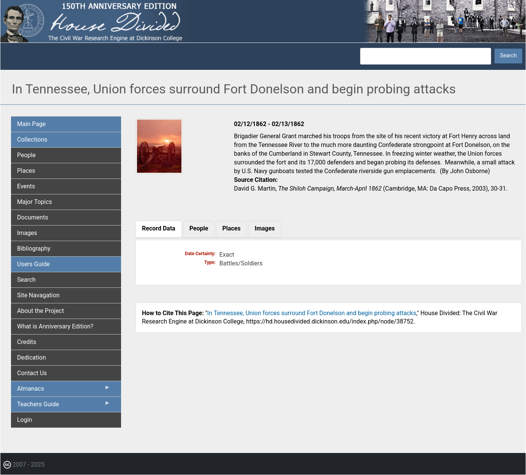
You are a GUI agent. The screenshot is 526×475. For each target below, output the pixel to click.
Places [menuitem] (26, 170)
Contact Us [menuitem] (32, 373)
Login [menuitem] (24, 419)
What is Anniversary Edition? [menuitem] (55, 326)
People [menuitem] (26, 155)
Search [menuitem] (26, 279)
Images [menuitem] (27, 233)
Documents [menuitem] (32, 217)
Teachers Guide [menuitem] (64, 406)
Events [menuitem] (26, 186)
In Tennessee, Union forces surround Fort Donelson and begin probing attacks (311, 313)
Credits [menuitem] (26, 342)
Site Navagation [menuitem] (38, 295)
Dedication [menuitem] (31, 357)
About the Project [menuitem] (40, 310)
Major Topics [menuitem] (34, 201)
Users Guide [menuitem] (33, 264)
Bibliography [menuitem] (33, 248)
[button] (159, 171)
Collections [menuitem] (32, 139)
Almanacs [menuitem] (64, 390)
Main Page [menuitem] (31, 124)
